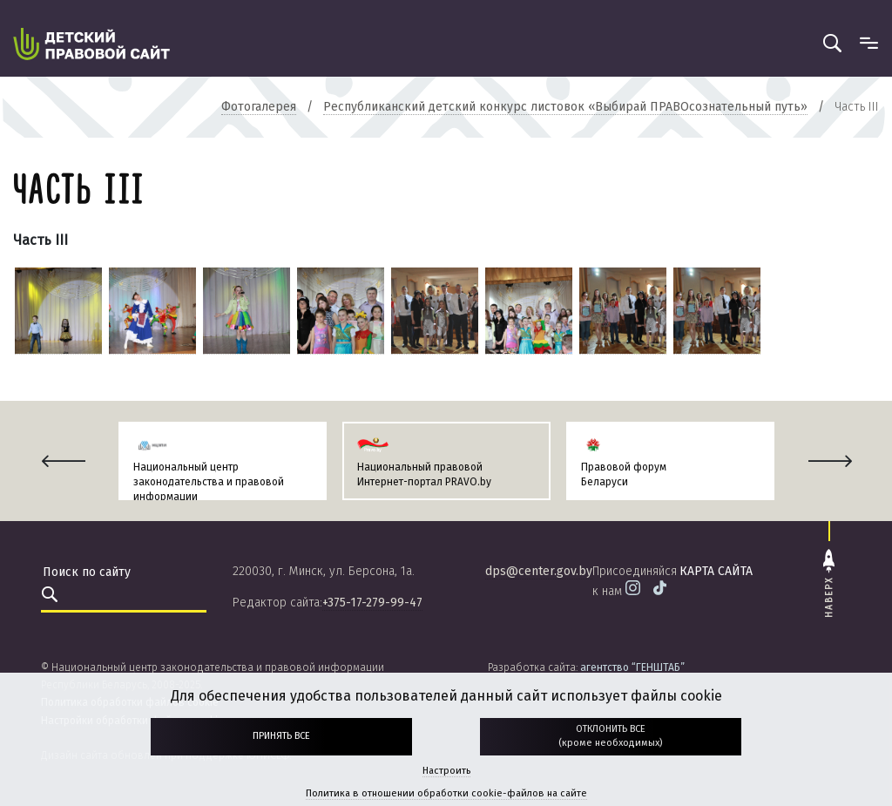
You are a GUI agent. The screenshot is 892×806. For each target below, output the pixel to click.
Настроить (446, 770)
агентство (632, 667)
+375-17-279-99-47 (372, 602)
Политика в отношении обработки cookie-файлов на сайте (446, 793)
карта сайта (716, 571)
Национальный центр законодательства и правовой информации (208, 482)
